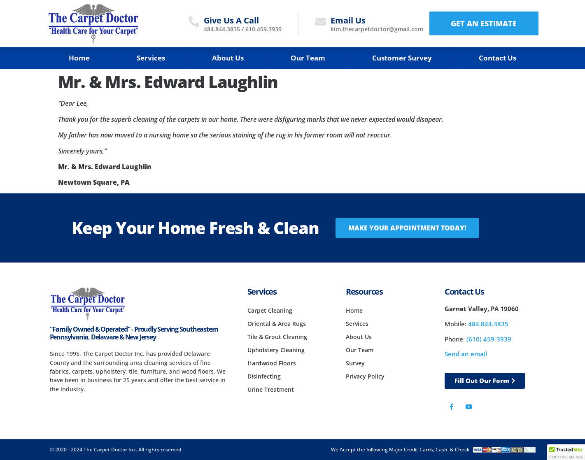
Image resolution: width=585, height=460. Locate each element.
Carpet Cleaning (269, 310)
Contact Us (497, 58)
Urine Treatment (270, 389)
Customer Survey (402, 58)
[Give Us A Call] (194, 21)
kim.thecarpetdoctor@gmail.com (377, 29)
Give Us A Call (231, 20)
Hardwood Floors (271, 363)
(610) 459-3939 (488, 339)
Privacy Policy (365, 376)
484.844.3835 (222, 29)
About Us (228, 58)
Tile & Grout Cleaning (277, 337)
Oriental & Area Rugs (276, 324)
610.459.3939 (263, 29)
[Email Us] (320, 21)
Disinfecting (264, 376)
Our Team (308, 58)
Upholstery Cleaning (276, 350)
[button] (566, 452)
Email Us (348, 20)
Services (151, 58)
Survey (355, 363)
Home (79, 58)
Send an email (466, 354)
